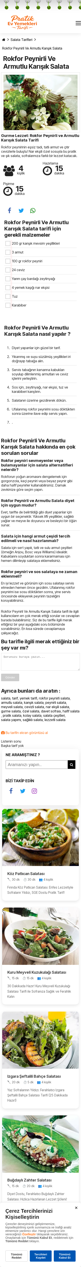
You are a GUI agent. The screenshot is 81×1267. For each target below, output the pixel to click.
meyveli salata (12, 709)
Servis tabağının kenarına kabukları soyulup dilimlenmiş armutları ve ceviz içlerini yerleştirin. (40, 374)
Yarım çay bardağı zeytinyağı (33, 279)
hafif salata (71, 714)
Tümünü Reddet (16, 1256)
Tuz (15, 296)
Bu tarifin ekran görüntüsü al (24, 735)
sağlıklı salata (33, 722)
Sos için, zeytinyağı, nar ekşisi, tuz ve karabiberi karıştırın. (40, 389)
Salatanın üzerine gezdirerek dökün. (39, 400)
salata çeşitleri (54, 718)
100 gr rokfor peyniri (27, 261)
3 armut (17, 252)
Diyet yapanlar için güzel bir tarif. (36, 348)
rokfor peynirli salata (54, 701)
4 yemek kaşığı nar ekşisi (30, 287)
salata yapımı (11, 722)
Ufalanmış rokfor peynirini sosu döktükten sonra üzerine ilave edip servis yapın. (43, 411)
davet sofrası (51, 714)
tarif (15, 701)
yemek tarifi (28, 701)
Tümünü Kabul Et (64, 1256)
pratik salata (12, 718)
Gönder (10, 680)
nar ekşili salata (57, 709)
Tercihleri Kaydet (40, 1256)
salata (5, 701)
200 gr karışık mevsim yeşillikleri (36, 243)
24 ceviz (18, 270)
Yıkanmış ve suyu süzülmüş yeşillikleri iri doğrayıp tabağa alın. (41, 358)
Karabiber (19, 305)
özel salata (30, 714)
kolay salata (32, 718)
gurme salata (11, 714)
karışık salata (34, 705)
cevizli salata (34, 709)
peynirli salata (55, 705)
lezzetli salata (54, 722)
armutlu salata (11, 705)
